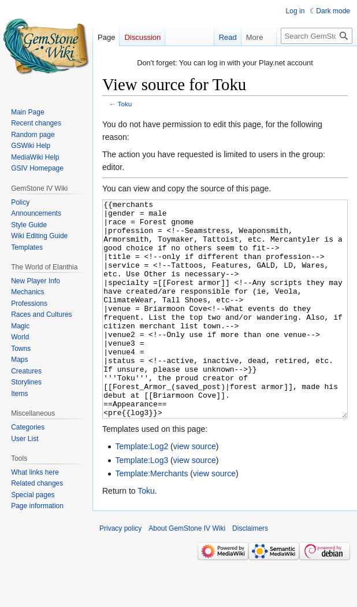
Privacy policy (120, 572)
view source (194, 489)
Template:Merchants (151, 516)
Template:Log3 (141, 503)
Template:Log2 (141, 489)
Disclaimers (250, 572)
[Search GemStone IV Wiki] (316, 36)
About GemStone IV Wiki (186, 572)
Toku (125, 104)
